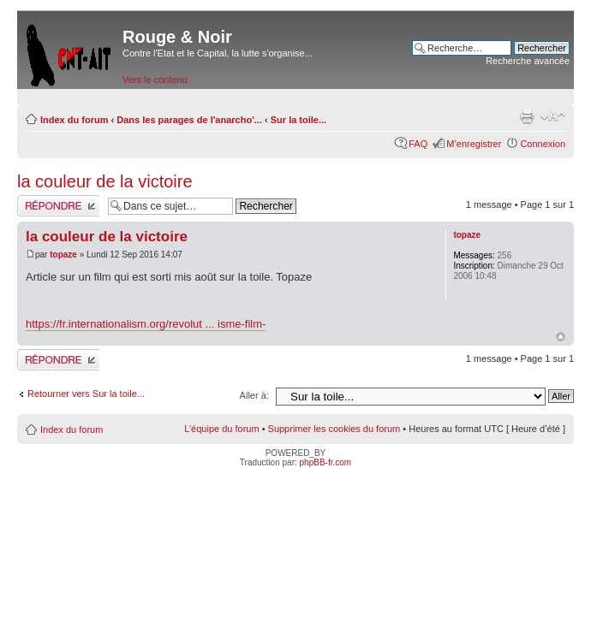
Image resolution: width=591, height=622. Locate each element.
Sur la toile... (298, 120)
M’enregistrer (473, 144)
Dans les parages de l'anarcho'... (189, 120)
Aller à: (254, 395)
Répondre (58, 205)
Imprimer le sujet (526, 116)
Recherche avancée (528, 61)
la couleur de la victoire (105, 181)
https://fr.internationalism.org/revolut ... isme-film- (146, 323)
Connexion (542, 144)
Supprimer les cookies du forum (334, 429)
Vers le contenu (155, 79)
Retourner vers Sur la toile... (86, 393)
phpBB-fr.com (326, 462)
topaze (63, 254)
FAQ (418, 144)
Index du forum (74, 120)
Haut (560, 336)
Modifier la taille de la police (552, 116)
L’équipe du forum (221, 429)
